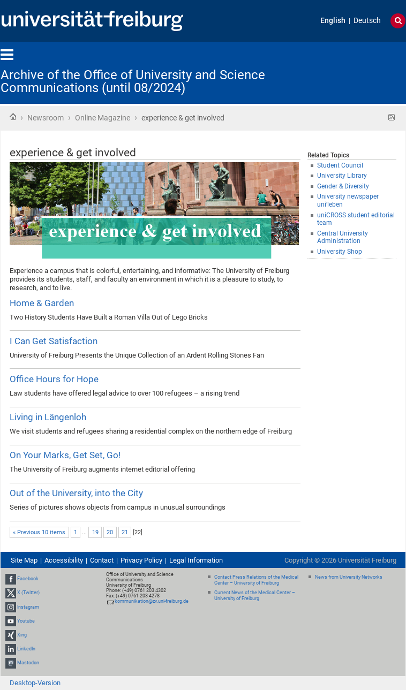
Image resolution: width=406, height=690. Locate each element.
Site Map (24, 560)
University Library (342, 175)
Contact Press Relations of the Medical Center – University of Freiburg (256, 580)
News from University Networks (348, 577)
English (332, 20)
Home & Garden (42, 303)
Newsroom (45, 117)
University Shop (339, 251)
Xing (22, 635)
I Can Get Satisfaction (53, 341)
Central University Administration (342, 237)
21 (125, 532)
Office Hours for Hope (54, 379)
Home (13, 116)
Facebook (28, 578)
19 (95, 532)
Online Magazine (102, 117)
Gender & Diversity (343, 186)
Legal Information (196, 560)
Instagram (28, 607)
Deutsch (367, 20)
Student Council (340, 165)
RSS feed (391, 117)
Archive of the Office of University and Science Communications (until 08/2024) (133, 81)
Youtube (26, 621)
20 (110, 532)
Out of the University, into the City (76, 493)
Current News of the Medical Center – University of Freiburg (254, 595)
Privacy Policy (141, 560)
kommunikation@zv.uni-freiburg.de (152, 601)
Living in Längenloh (48, 417)
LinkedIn (26, 648)
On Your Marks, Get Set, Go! (65, 455)
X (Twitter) (28, 592)
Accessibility (63, 560)
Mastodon (28, 663)
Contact (102, 560)
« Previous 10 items (39, 532)
